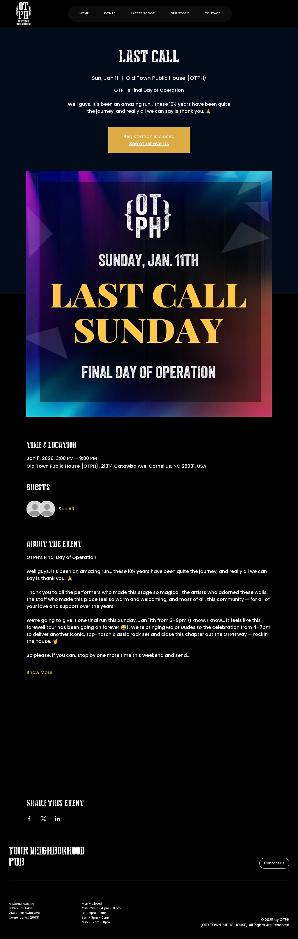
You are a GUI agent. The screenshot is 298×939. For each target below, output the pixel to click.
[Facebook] (278, 895)
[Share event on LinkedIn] (58, 818)
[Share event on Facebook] (29, 818)
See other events (149, 143)
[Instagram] (286, 895)
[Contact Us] (274, 863)
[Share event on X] (43, 818)
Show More (39, 672)
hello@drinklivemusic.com (21, 904)
